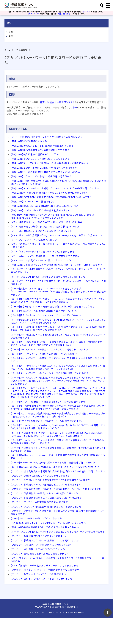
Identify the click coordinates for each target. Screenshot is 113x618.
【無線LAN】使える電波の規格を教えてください (36, 154)
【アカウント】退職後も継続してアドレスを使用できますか (40, 476)
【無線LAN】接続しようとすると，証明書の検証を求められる (42, 146)
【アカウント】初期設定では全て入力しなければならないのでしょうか (46, 498)
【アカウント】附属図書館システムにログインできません (39, 536)
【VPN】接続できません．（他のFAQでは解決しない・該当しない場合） (47, 222)
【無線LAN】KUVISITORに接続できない (33, 202)
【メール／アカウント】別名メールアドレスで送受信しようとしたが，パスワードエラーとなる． (58, 532)
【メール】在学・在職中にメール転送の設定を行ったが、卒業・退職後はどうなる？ (53, 306)
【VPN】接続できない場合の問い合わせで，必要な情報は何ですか (45, 227)
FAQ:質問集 (21, 50)
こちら (74, 107)
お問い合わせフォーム (65, 14)
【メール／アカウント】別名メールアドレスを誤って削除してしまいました (48, 277)
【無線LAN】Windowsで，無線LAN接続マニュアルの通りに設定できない (50, 193)
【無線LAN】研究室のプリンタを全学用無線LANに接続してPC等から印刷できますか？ (56, 265)
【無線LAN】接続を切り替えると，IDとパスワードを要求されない (45, 527)
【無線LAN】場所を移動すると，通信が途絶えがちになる (40, 150)
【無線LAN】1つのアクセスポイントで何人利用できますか (40, 210)
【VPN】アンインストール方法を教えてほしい (34, 240)
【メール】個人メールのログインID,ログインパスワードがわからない (46, 315)
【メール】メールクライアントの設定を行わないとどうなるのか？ (44, 354)
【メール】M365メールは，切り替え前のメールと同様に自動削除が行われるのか (53, 463)
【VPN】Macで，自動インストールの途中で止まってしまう (41, 260)
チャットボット (86, 12)
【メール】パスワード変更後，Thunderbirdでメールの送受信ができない (49, 402)
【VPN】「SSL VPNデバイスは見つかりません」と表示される (42, 252)
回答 (11, 36)
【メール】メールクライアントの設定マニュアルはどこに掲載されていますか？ (50, 349)
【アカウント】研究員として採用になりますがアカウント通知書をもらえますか (50, 480)
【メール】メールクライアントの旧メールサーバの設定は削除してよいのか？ (50, 373)
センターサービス (34, 14)
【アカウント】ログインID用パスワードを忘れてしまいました (41, 579)
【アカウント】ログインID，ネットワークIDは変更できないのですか (45, 570)
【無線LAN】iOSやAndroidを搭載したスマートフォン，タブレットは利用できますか (55, 188)
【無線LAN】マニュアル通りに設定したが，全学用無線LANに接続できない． (50, 163)
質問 (11, 32)
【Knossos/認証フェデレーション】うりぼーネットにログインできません (48, 523)
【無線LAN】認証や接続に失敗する (29, 141)
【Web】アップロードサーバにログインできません (36, 518)
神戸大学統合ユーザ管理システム (57, 102)
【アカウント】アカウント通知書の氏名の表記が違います (39, 502)
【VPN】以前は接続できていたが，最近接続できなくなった (41, 231)
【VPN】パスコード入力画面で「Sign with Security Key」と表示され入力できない (56, 235)
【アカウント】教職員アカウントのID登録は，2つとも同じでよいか (45, 540)
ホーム (7, 50)
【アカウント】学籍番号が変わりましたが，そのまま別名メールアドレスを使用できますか (56, 489)
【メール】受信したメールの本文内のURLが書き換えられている (44, 311)
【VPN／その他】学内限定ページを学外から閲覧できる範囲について (46, 137)
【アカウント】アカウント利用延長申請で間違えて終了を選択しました (46, 507)
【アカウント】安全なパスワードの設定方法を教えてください (42, 545)
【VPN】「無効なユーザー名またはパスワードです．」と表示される (45, 565)
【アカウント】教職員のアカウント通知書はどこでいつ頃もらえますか (46, 485)
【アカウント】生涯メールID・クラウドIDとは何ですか (38, 574)
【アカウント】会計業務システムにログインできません (38, 549)
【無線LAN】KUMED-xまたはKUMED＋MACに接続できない (44, 206)
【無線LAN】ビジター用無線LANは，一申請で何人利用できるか (44, 168)
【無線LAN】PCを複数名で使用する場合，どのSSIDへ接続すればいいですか (51, 197)
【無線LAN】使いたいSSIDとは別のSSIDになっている (40, 159)
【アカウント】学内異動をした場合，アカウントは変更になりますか (44, 493)
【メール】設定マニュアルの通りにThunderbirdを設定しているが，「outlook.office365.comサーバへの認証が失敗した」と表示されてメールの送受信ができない (58, 292)
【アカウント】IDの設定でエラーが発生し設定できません (40, 554)
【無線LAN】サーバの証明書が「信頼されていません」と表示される (45, 172)
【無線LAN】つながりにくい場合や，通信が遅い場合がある (41, 176)
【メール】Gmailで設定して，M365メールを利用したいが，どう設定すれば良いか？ (55, 467)
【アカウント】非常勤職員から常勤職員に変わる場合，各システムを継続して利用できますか (58, 471)
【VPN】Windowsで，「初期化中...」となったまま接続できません (45, 256)
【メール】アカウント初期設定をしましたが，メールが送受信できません (47, 421)
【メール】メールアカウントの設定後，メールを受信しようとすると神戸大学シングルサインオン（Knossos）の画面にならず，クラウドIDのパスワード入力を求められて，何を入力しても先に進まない (58, 381)
